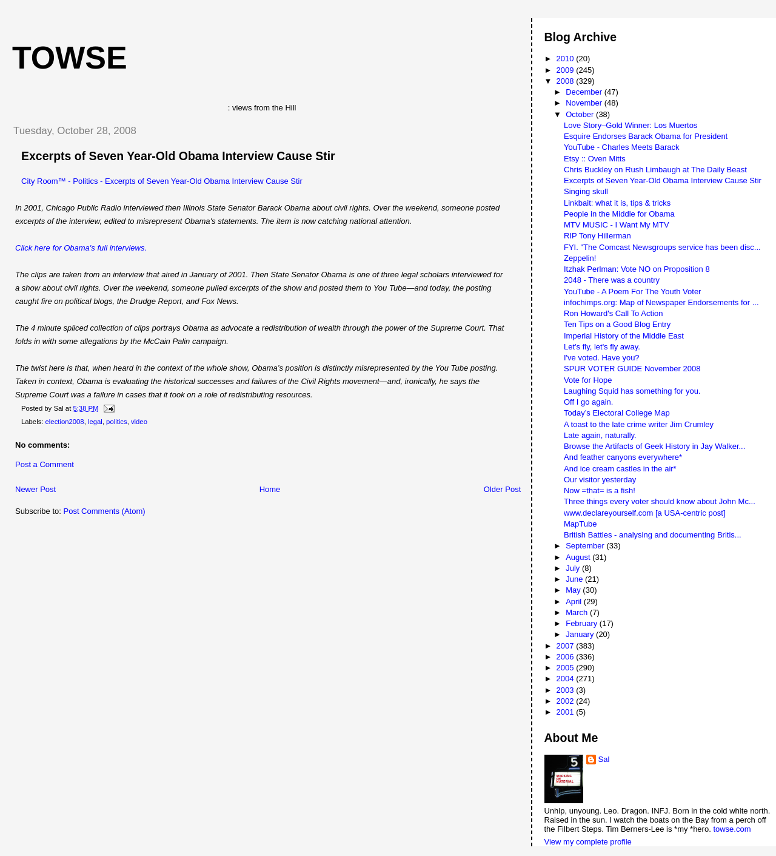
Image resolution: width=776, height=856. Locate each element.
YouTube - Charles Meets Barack (622, 147)
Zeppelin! (580, 258)
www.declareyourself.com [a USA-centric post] (645, 512)
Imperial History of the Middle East (624, 335)
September (586, 545)
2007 (567, 645)
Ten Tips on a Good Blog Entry (617, 324)
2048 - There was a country (612, 280)
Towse (69, 57)
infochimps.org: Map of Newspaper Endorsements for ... (661, 302)
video (139, 421)
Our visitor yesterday (600, 479)
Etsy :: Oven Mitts (595, 158)
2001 (567, 711)
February (583, 623)
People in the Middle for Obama (619, 213)
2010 (567, 58)
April (575, 601)
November (585, 102)
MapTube (580, 523)
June (575, 579)
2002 (567, 701)
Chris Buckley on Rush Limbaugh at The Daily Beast (655, 169)
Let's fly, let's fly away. (602, 346)
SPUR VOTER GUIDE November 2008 (632, 368)
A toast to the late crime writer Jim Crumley (639, 424)
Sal (604, 759)
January (581, 634)
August (579, 557)
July (574, 568)
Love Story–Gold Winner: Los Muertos (630, 125)
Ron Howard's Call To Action (613, 313)
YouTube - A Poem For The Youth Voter (632, 291)
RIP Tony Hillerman (597, 235)
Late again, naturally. (600, 435)
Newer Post (35, 489)
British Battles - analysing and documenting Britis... (652, 534)
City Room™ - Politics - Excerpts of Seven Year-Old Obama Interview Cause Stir (162, 181)
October (581, 114)
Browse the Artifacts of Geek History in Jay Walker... (654, 446)
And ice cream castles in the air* (620, 468)
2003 (567, 690)
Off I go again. (588, 401)
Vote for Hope (588, 380)
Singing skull (586, 191)
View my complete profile (588, 841)
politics (116, 421)
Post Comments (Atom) (105, 511)
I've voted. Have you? (602, 357)
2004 (567, 678)
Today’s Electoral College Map (617, 412)
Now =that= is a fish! (599, 490)
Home (270, 489)
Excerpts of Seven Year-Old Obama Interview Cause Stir (178, 156)
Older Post (502, 489)
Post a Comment (44, 464)
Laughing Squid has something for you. (632, 391)
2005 (567, 667)
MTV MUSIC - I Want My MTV (616, 224)
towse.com (732, 829)
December (585, 91)
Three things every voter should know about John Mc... (659, 501)
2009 (567, 70)
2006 (567, 656)
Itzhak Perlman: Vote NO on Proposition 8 (637, 269)
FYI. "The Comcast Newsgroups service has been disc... (662, 247)
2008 (567, 81)
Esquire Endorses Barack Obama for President (646, 136)
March (578, 612)
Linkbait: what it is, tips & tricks (617, 202)
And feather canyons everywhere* (623, 457)
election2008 (64, 421)
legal (95, 421)
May (574, 590)
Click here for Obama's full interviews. (81, 247)
